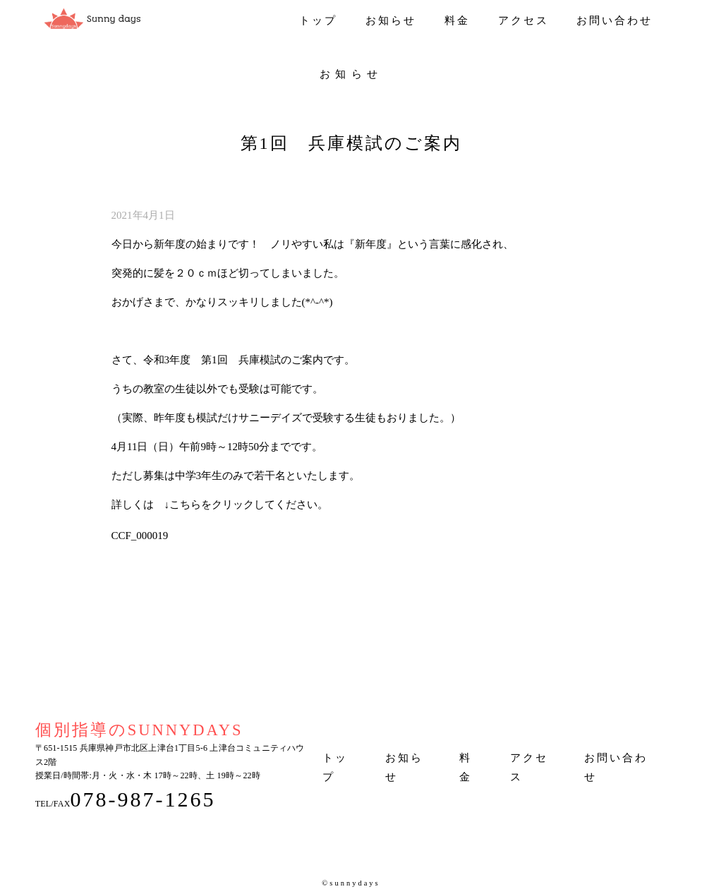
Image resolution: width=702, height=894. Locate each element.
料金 (457, 20)
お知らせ (390, 20)
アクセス (523, 20)
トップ (318, 20)
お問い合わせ (614, 20)
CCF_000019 (140, 535)
